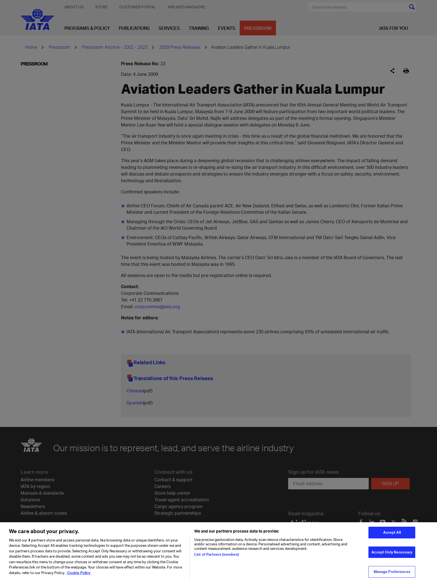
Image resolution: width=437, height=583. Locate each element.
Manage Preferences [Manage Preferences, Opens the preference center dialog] (392, 573)
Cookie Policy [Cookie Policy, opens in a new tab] (78, 574)
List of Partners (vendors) (216, 556)
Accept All (392, 534)
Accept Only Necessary (392, 554)
